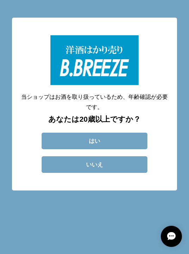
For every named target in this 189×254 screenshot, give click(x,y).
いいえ (94, 165)
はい (94, 141)
